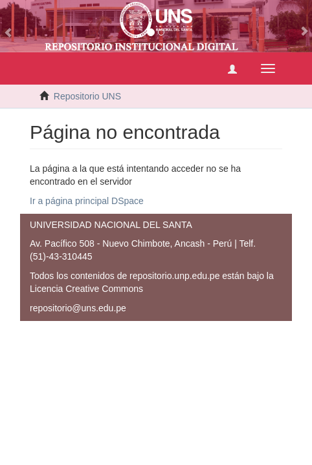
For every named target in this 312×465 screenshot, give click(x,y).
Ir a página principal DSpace (87, 201)
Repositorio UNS (87, 96)
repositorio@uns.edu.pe (78, 308)
